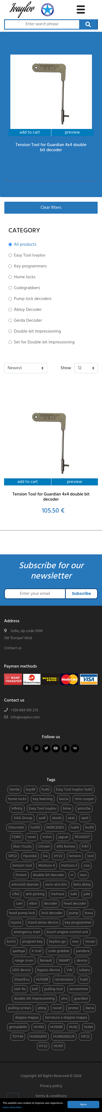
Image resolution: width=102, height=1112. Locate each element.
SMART (64, 961)
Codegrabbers (27, 288)
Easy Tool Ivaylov (29, 255)
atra (64, 999)
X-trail (37, 951)
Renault (46, 961)
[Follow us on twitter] (46, 748)
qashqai (19, 951)
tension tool (22, 866)
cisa (87, 866)
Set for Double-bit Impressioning (44, 342)
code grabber (59, 951)
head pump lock (22, 913)
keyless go (57, 942)
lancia (63, 799)
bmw (67, 808)
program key (32, 942)
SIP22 (12, 856)
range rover (24, 961)
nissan (90, 942)
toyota (16, 923)
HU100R (42, 980)
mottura (57, 894)
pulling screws (19, 1008)
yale (87, 894)
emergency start (27, 932)
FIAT (85, 847)
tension (75, 856)
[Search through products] (41, 24)
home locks (17, 799)
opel (84, 818)
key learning (42, 799)
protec (73, 1008)
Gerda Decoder (28, 320)
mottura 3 (69, 866)
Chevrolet (16, 827)
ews (75, 942)
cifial (15, 894)
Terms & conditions (51, 1096)
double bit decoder (48, 875)
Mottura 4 (46, 866)
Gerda (14, 789)
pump (73, 913)
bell (35, 989)
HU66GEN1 (38, 1037)
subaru (84, 970)
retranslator (64, 980)
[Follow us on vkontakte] (75, 748)
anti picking (35, 894)
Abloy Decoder (28, 310)
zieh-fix (20, 989)
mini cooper (84, 799)
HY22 (58, 856)
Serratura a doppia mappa (66, 1018)
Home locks (24, 277)
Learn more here (12, 1107)
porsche (84, 808)
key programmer (78, 923)
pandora (82, 951)
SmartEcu (22, 980)
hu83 (84, 980)
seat (71, 818)
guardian (81, 999)
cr (71, 875)
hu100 (35, 827)
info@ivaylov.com (25, 717)
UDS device (21, 970)
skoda (56, 818)
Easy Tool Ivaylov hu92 (74, 789)
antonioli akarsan (25, 885)
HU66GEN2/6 (64, 1037)
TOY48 (17, 1037)
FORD (16, 837)
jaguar (63, 837)
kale (73, 894)
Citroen (44, 847)
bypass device (48, 970)
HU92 (73, 1027)
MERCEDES (55, 827)
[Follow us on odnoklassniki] (65, 748)
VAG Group (23, 818)
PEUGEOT (82, 837)
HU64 (88, 1027)
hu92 (46, 789)
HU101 (58, 1046)
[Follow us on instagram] (36, 748)
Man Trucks (22, 847)
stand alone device (43, 923)
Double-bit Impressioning (37, 331)
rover (31, 837)
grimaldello (18, 1027)
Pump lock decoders (32, 299)
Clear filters (51, 207)
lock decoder (51, 913)
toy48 (30, 789)
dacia (89, 1008)
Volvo (47, 837)
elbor (33, 904)
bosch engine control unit (67, 932)
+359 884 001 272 (24, 710)
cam (19, 904)
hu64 (75, 827)
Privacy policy (51, 1086)
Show (66, 368)
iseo (83, 875)
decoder (50, 904)
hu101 (89, 827)
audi (42, 818)
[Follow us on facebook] (27, 748)
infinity (17, 808)
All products (25, 244)
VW (69, 970)
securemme (78, 989)
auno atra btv (56, 885)
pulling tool (53, 989)
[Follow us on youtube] (56, 748)
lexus (89, 913)
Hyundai (30, 856)
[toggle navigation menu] (81, 8)
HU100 (38, 1027)
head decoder (75, 904)
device (81, 961)
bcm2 (11, 942)
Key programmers (30, 266)
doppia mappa (26, 1018)
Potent (21, 875)
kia (45, 856)
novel (57, 1008)
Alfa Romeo (65, 847)
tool (90, 856)
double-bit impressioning (34, 999)
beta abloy (82, 885)
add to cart (30, 132)
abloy (42, 1008)
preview (72, 132)
